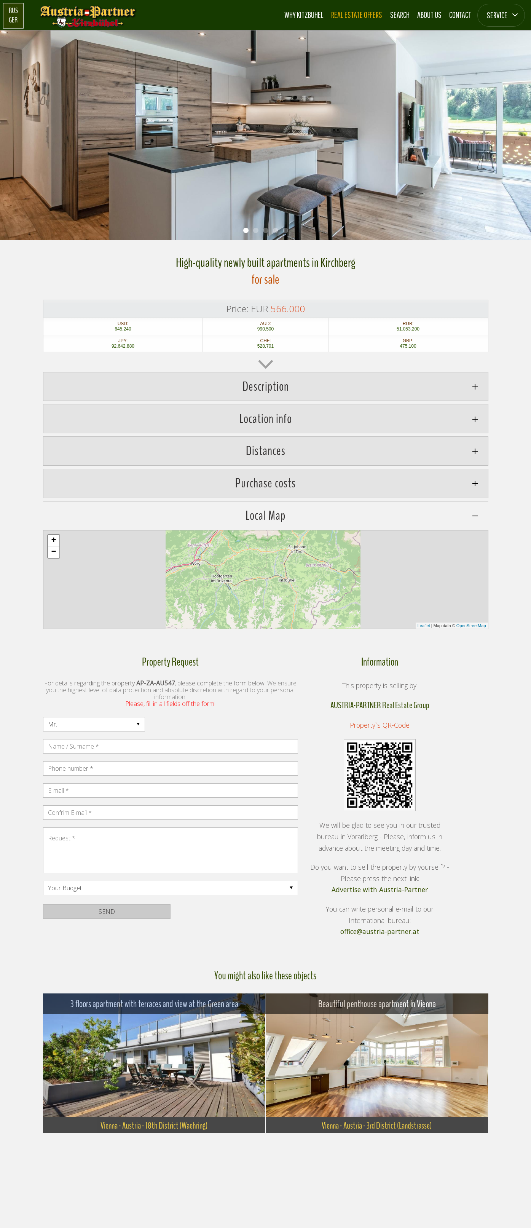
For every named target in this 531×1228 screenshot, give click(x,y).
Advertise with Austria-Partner (380, 889)
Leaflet (424, 625)
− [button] (53, 552)
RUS (13, 11)
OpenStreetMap (471, 625)
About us (429, 14)
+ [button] (53, 540)
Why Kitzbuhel (304, 14)
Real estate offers (356, 14)
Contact (460, 14)
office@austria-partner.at (379, 931)
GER (13, 20)
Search (400, 14)
